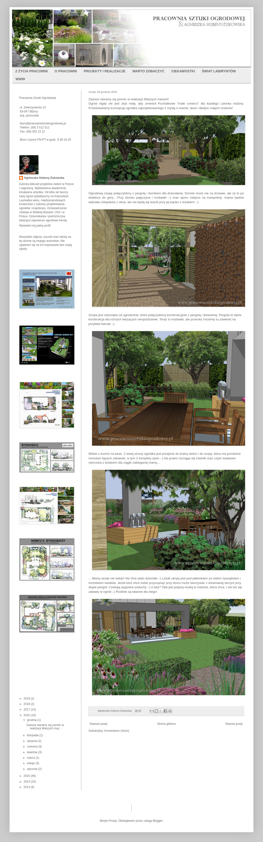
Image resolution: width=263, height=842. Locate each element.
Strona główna (166, 723)
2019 (27, 698)
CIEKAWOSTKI (183, 71)
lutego (31, 763)
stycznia (32, 769)
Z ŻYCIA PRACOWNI (31, 71)
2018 (27, 704)
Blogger (158, 820)
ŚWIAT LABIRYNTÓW (219, 71)
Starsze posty (234, 723)
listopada (33, 735)
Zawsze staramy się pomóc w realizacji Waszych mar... (45, 726)
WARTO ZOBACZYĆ (148, 71)
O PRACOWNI (66, 71)
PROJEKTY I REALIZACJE (105, 71)
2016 (27, 715)
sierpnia (32, 741)
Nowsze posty (99, 723)
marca (31, 757)
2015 (27, 776)
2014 (27, 781)
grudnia (32, 720)
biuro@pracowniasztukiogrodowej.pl (43, 123)
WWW (20, 79)
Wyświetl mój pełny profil (34, 225)
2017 (27, 709)
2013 (27, 787)
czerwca (32, 746)
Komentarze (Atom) (116, 730)
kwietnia (32, 752)
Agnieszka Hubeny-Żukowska (44, 178)
